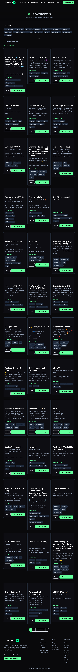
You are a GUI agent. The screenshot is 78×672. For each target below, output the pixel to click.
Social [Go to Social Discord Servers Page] (28, 29)
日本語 (66, 660)
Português (67, 645)
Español (66, 647)
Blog (53, 643)
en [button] (57, 2)
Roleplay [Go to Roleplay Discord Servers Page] (46, 29)
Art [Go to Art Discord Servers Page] (30, 32)
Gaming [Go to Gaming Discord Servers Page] (20, 29)
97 (7, 226)
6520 (56, 173)
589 (56, 132)
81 (32, 132)
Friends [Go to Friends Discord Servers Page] (65, 29)
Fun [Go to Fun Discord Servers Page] (16, 32)
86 (7, 271)
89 (56, 618)
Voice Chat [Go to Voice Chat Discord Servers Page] (67, 32)
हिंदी (65, 657)
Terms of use (35, 670)
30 (7, 350)
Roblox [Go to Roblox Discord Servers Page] (8, 32)
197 (31, 526)
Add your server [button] (33, 2)
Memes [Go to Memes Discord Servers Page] (8, 35)
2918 (8, 473)
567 (56, 353)
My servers (43, 645)
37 (31, 311)
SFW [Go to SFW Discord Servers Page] (47, 32)
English (66, 643)
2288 (32, 182)
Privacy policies (42, 670)
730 (7, 618)
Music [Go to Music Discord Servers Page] (23, 32)
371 (7, 90)
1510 (56, 517)
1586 (56, 225)
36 (7, 514)
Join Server (18, 90)
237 (32, 220)
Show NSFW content (12, 41)
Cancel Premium (44, 650)
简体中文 (66, 652)
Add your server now (12, 658)
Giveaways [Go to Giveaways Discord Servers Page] (56, 32)
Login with (69, 2)
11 (32, 390)
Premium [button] (50, 2)
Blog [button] (43, 2)
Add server (43, 643)
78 (56, 309)
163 (7, 432)
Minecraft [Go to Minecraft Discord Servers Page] (38, 32)
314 (56, 577)
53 (7, 170)
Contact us (55, 649)
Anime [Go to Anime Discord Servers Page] (37, 29)
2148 (8, 129)
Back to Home (9, 45)
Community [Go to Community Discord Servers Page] (9, 29)
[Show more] (39, 38)
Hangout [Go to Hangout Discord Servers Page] (56, 29)
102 (32, 265)
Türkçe (66, 662)
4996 (56, 81)
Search (23, 2)
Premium (42, 647)
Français (66, 650)
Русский (66, 655)
